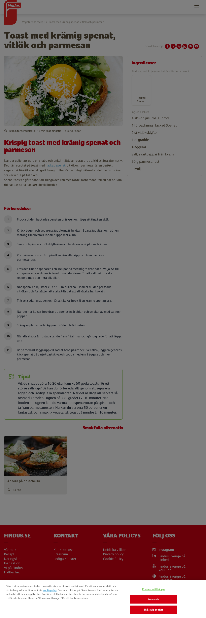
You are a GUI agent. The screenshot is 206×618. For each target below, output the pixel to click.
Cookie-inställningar (153, 589)
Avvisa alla (153, 599)
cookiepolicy (50, 590)
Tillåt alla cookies (153, 609)
